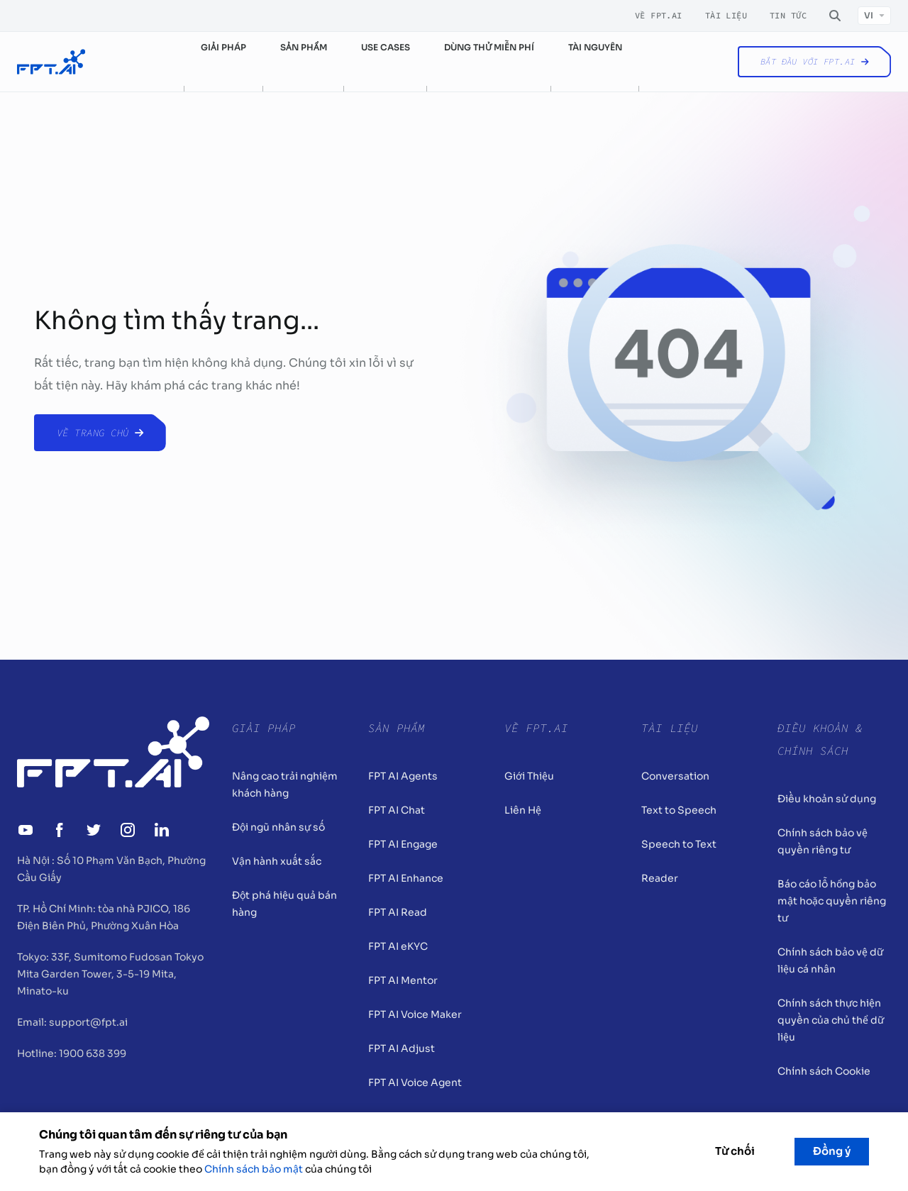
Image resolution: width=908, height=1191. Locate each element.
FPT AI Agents (403, 776)
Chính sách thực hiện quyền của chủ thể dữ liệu (830, 1020)
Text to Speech (678, 810)
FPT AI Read (397, 912)
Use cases (385, 47)
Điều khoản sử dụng (826, 798)
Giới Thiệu (529, 776)
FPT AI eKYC (398, 946)
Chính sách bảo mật (253, 1169)
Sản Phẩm (396, 728)
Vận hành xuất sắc (276, 861)
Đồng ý (832, 1151)
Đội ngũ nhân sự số (278, 827)
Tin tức (788, 15)
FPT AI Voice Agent (415, 1082)
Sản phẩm (303, 47)
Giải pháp (223, 47)
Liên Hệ (522, 810)
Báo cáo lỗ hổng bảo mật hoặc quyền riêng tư (831, 900)
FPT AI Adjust (401, 1048)
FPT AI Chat (396, 810)
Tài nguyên (595, 47)
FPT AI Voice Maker (415, 1014)
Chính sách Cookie (823, 1071)
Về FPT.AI (658, 15)
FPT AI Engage (403, 844)
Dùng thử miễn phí (489, 47)
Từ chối (735, 1151)
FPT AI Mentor (403, 980)
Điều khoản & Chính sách (820, 739)
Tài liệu (726, 15)
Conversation (675, 776)
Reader (659, 878)
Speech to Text (678, 844)
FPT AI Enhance (405, 878)
